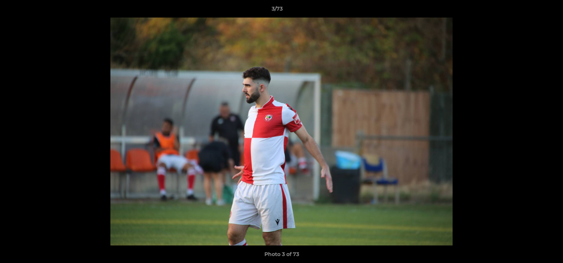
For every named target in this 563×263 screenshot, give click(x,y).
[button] (532, 10)
